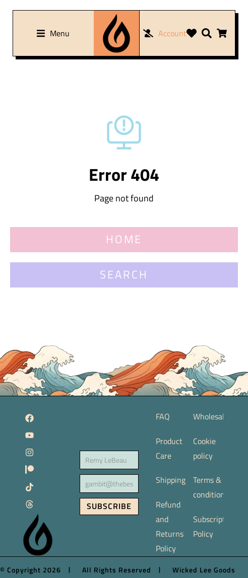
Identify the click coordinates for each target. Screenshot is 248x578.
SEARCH (124, 274)
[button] (53, 33)
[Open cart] (222, 33)
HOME (124, 239)
